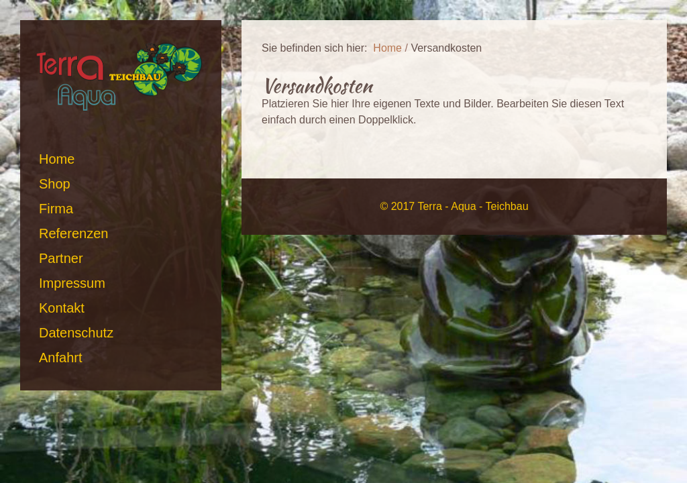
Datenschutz (76, 332)
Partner (61, 258)
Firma (56, 208)
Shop (54, 183)
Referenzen (73, 233)
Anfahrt (60, 357)
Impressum (72, 283)
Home (56, 159)
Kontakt (62, 308)
